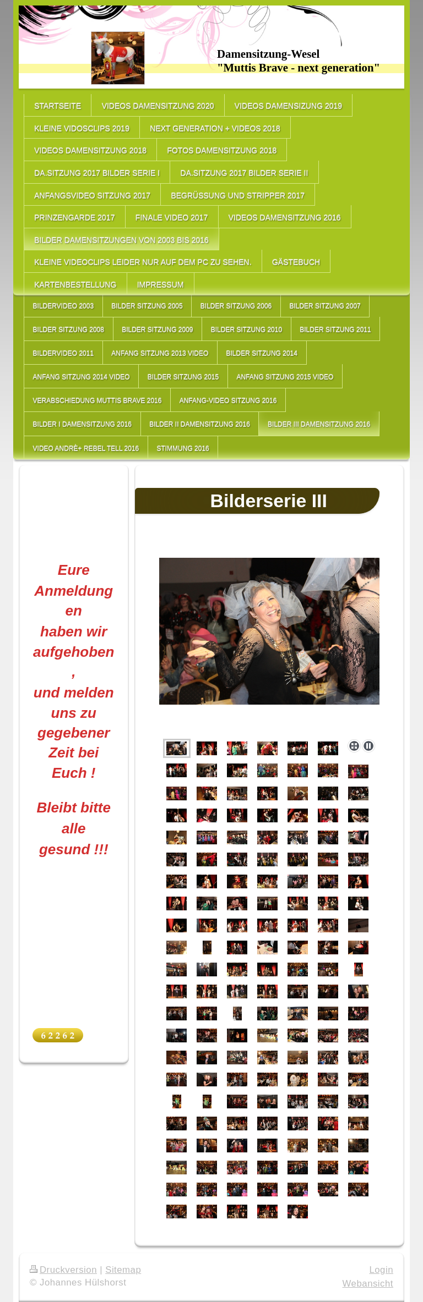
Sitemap (123, 1270)
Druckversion (63, 1270)
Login (381, 1270)
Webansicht (368, 1283)
